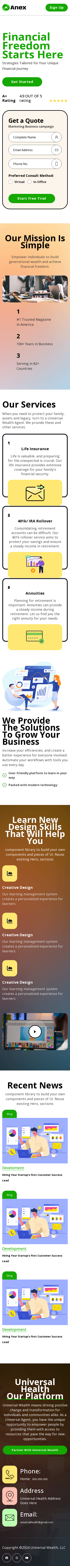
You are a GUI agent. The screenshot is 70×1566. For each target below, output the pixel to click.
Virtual (19, 182)
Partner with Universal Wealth (35, 1450)
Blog (9, 1114)
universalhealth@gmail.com (36, 1522)
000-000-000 (40, 1479)
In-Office (39, 182)
